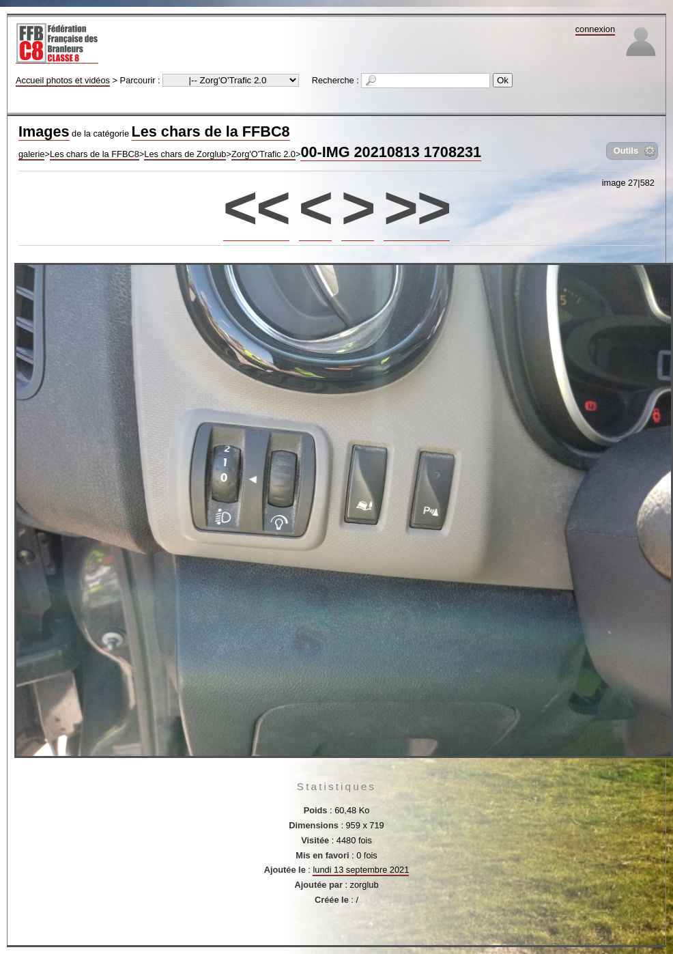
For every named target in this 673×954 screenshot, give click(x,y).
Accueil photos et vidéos (63, 80)
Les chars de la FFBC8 (211, 131)
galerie (31, 154)
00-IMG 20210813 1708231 (390, 151)
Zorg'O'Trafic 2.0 (263, 154)
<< (256, 207)
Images (44, 131)
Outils (626, 150)
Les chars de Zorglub (185, 154)
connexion (595, 29)
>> (417, 207)
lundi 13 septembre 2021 (361, 870)
